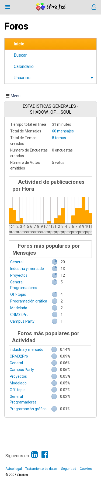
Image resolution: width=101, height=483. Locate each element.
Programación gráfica (28, 301)
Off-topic (18, 294)
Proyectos (18, 275)
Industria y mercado (27, 268)
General (16, 262)
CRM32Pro (19, 314)
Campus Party (22, 321)
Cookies (86, 469)
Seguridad (68, 469)
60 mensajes (63, 131)
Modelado (18, 308)
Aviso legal (13, 469)
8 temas (59, 138)
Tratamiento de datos (41, 469)
